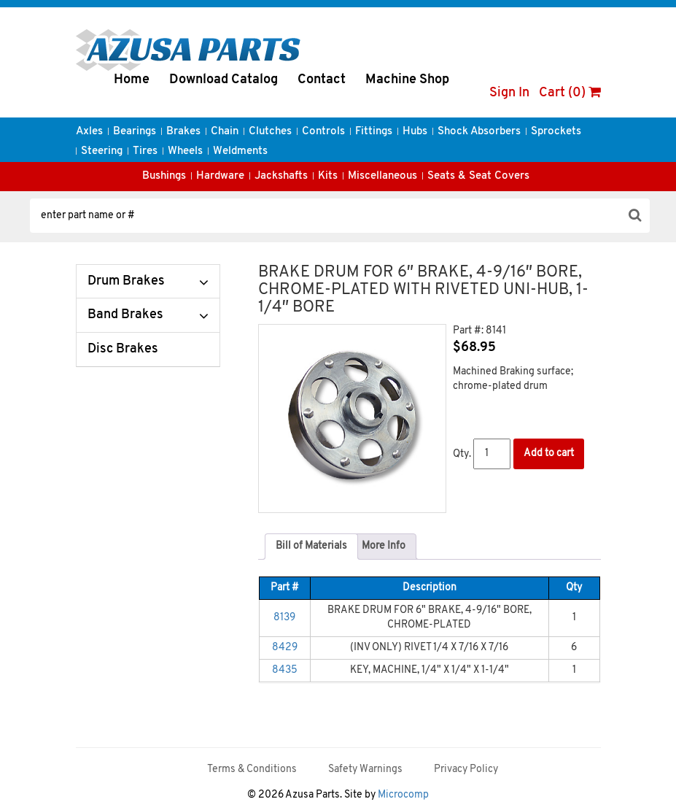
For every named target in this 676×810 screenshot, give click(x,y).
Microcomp (403, 795)
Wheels (185, 151)
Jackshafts (281, 176)
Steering (102, 151)
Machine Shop (407, 80)
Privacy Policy (466, 769)
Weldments (240, 151)
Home (131, 80)
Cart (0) (570, 93)
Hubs (415, 131)
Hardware (220, 176)
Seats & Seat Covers (478, 176)
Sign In (509, 93)
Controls (323, 131)
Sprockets (556, 131)
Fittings (373, 131)
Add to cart (549, 453)
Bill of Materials (311, 546)
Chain (224, 131)
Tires (145, 151)
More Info (383, 546)
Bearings (134, 131)
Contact (322, 80)
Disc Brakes (123, 349)
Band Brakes (125, 315)
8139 (284, 617)
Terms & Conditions (252, 769)
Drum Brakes (126, 281)
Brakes (183, 131)
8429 (285, 647)
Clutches (270, 131)
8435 (285, 670)
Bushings (164, 176)
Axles (89, 131)
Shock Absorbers (479, 131)
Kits (328, 176)
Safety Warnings (365, 769)
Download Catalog (223, 80)
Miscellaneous (382, 176)
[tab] (311, 546)
